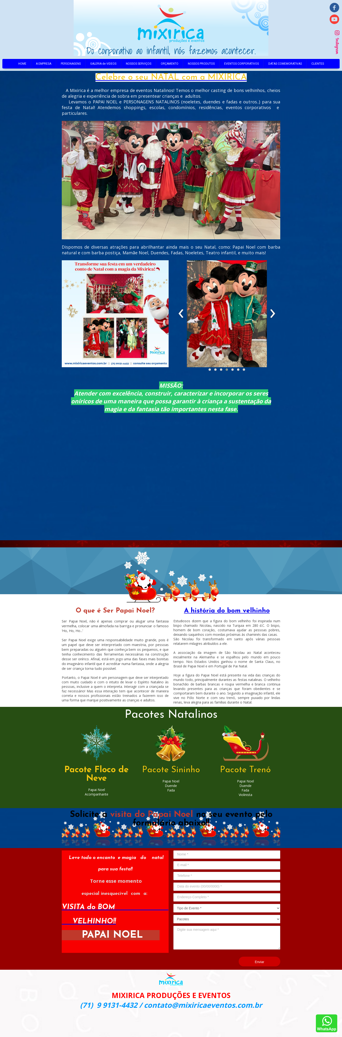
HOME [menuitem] (22, 63)
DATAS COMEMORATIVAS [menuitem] (285, 63)
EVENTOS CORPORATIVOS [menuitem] (241, 63)
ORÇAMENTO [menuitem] (169, 63)
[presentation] (181, 313)
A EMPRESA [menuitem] (43, 63)
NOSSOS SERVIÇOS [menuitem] (138, 63)
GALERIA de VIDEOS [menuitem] (103, 63)
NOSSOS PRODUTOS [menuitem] (201, 63)
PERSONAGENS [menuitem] (71, 63)
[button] (210, 369)
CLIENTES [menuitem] (317, 63)
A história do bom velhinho (227, 611)
